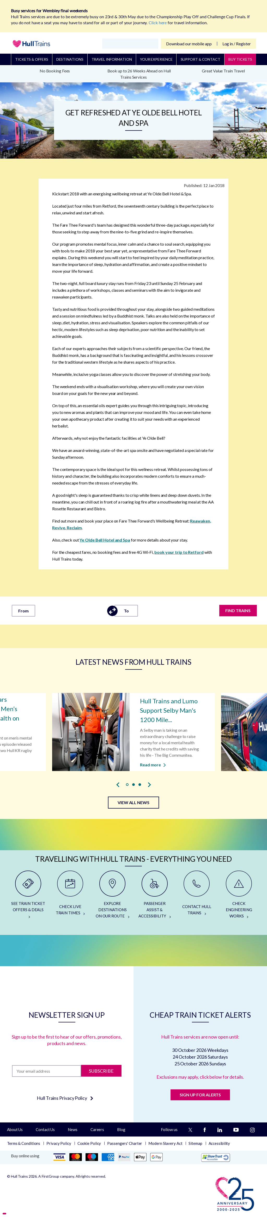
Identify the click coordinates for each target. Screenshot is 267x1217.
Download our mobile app (189, 43)
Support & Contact (200, 59)
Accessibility (219, 1143)
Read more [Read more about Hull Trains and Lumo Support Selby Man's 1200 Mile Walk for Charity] (153, 764)
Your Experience (156, 59)
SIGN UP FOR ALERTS (200, 1094)
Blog (121, 1129)
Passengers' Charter (124, 1143)
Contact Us (45, 1129)
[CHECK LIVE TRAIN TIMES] (70, 897)
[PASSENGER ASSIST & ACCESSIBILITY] (154, 897)
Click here (158, 22)
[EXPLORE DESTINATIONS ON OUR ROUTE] (112, 897)
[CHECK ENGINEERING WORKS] (239, 897)
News (72, 1129)
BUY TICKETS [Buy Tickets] (240, 59)
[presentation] (118, 785)
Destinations (69, 59)
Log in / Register (236, 43)
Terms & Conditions (23, 1143)
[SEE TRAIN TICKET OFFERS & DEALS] (28, 897)
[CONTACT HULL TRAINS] (197, 897)
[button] (127, 784)
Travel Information (112, 59)
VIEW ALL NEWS (133, 802)
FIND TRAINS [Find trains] (238, 610)
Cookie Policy (89, 1143)
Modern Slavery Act (165, 1143)
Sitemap (195, 1143)
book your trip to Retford (179, 552)
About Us (15, 1129)
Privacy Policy (58, 1143)
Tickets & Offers (31, 59)
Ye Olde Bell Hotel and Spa (105, 539)
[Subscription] (46, 1071)
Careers (97, 1129)
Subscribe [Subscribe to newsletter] (101, 1071)
